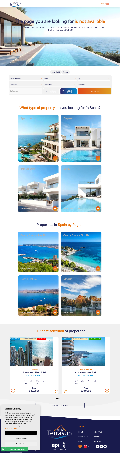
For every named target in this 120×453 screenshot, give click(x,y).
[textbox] (26, 79)
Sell (80, 441)
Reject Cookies (20, 444)
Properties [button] (83, 437)
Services (98, 437)
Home (80, 432)
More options (67, 91)
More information (11, 428)
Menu (105, 4)
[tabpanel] (34, 365)
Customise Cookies (20, 438)
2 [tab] (59, 398)
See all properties (60, 405)
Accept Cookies (20, 433)
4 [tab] (63, 398)
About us (98, 432)
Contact (98, 441)
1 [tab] (57, 398)
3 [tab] (61, 398)
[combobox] (26, 79)
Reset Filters (50, 91)
